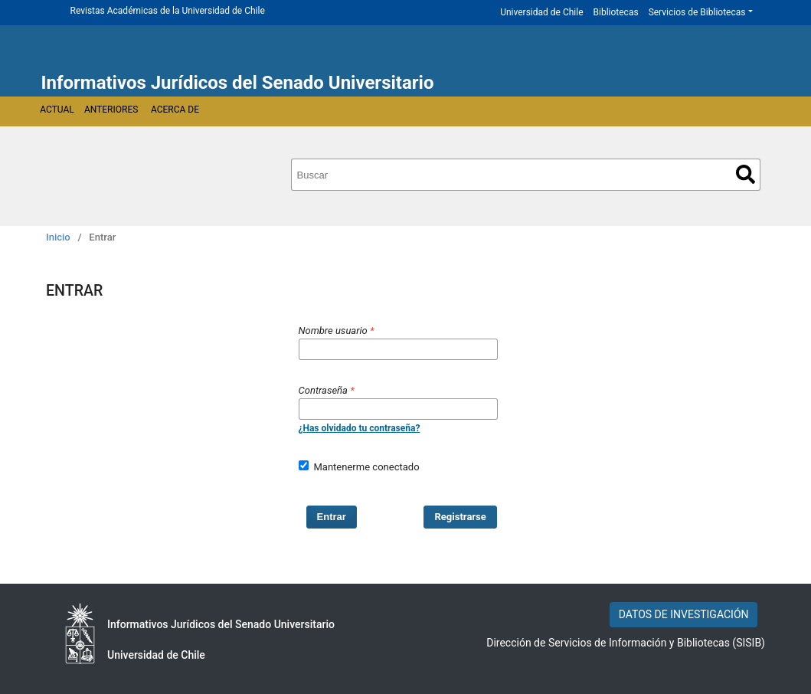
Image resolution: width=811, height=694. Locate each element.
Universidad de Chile (541, 12)
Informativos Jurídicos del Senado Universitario (237, 82)
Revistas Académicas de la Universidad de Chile (167, 10)
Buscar (745, 174)
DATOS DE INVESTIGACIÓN (684, 614)
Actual (57, 109)
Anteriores (111, 109)
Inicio (58, 237)
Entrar (331, 516)
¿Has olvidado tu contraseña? (359, 428)
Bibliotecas (616, 12)
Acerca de (175, 109)
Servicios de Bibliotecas (697, 12)
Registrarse (460, 516)
